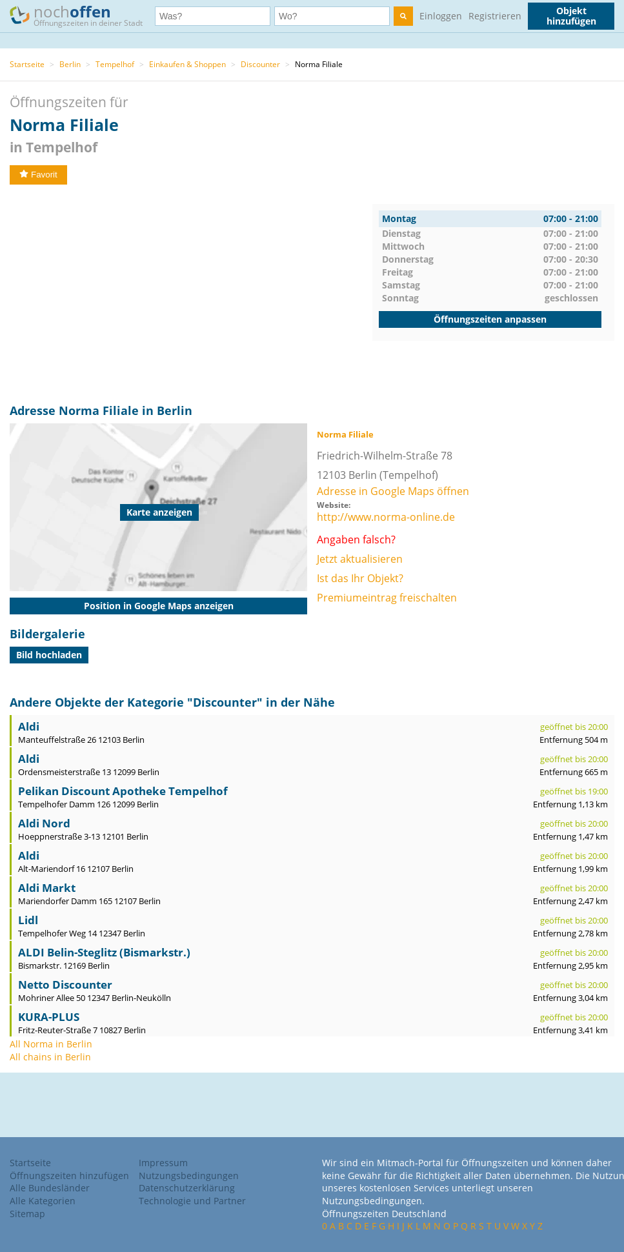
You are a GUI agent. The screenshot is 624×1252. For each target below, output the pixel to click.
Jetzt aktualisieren (360, 559)
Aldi (28, 726)
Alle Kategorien (42, 1201)
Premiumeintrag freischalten (387, 598)
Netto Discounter (65, 984)
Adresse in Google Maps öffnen (393, 491)
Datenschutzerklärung (187, 1188)
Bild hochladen (49, 655)
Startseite (27, 64)
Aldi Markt (46, 887)
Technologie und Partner (192, 1201)
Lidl (28, 920)
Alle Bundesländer (50, 1188)
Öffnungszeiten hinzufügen (69, 1175)
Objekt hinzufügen (571, 16)
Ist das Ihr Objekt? (360, 578)
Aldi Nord (44, 823)
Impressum (163, 1162)
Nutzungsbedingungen (189, 1175)
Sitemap (27, 1213)
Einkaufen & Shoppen (187, 64)
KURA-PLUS (48, 1016)
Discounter (260, 64)
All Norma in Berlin (51, 1044)
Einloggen (440, 16)
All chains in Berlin (50, 1057)
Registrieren (494, 16)
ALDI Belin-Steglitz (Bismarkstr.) (104, 952)
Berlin (70, 64)
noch (82, 15)
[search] (403, 16)
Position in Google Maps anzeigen (159, 606)
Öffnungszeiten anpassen (490, 319)
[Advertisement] (191, 294)
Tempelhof (115, 64)
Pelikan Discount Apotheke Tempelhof (123, 790)
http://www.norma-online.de (386, 517)
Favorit (38, 174)
